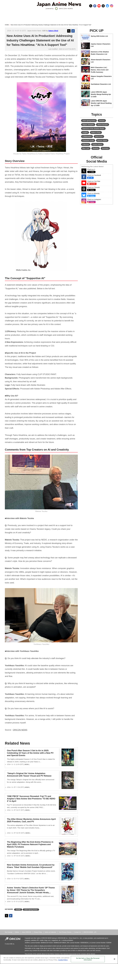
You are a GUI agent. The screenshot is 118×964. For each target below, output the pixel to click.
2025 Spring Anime (30, 909)
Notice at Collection (50, 932)
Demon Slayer (102, 140)
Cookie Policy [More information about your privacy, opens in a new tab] (63, 960)
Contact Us (77, 932)
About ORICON (26, 932)
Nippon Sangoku (88, 124)
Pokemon (85, 144)
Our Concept (8, 932)
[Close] (114, 959)
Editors (17, 932)
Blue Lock (85, 148)
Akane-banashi (102, 124)
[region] (59, 959)
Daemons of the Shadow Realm (93, 128)
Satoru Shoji (53, 31)
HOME (7, 25)
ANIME (18, 909)
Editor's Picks (96, 132)
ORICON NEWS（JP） (90, 932)
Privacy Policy (38, 932)
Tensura (102, 120)
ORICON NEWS (20, 730)
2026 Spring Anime (88, 120)
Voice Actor (99, 136)
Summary (105, 148)
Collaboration (87, 136)
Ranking (95, 148)
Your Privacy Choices (65, 932)
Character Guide (88, 140)
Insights (85, 132)
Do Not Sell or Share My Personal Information (87, 959)
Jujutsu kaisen (97, 144)
